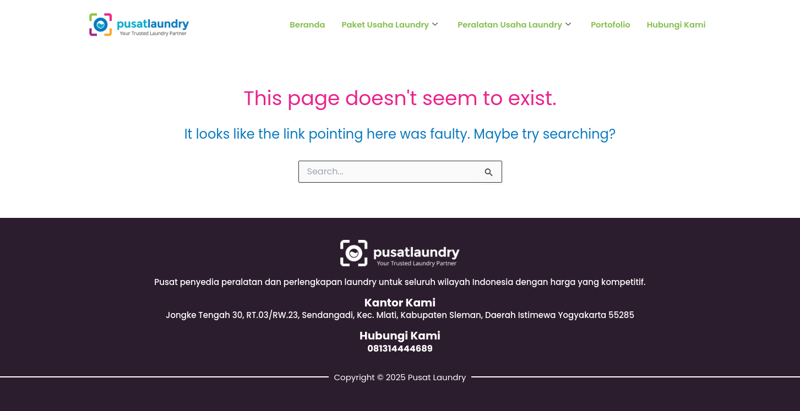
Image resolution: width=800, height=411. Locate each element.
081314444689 (400, 348)
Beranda (302, 24)
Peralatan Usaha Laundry (511, 24)
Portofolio (609, 24)
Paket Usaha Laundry (385, 24)
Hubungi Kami (676, 24)
